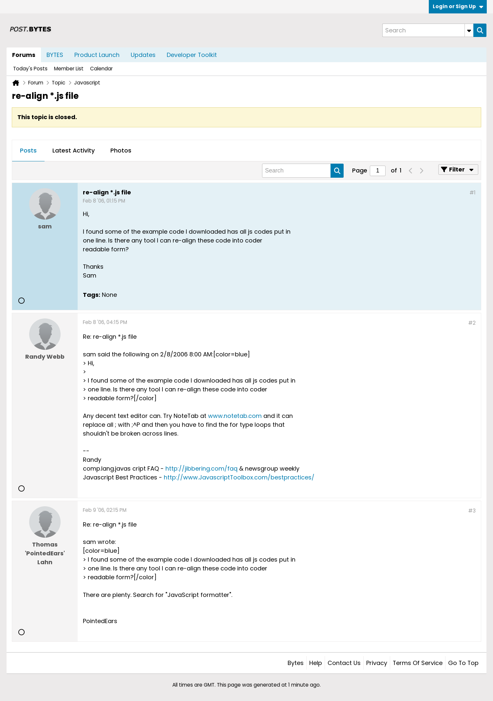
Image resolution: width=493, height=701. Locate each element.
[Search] (427, 30)
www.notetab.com (235, 416)
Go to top (463, 663)
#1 (472, 192)
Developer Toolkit (192, 55)
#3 (472, 510)
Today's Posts (30, 68)
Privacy (376, 663)
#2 (472, 322)
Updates (143, 55)
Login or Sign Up (458, 6)
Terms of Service (418, 663)
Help (315, 663)
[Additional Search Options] (469, 30)
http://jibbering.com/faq (201, 468)
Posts (28, 150)
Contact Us (344, 663)
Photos (120, 150)
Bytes (296, 663)
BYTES (55, 55)
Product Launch (97, 55)
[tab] (28, 151)
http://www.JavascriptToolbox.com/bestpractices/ (239, 477)
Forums (23, 55)
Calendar (101, 68)
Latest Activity (73, 150)
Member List (69, 68)
